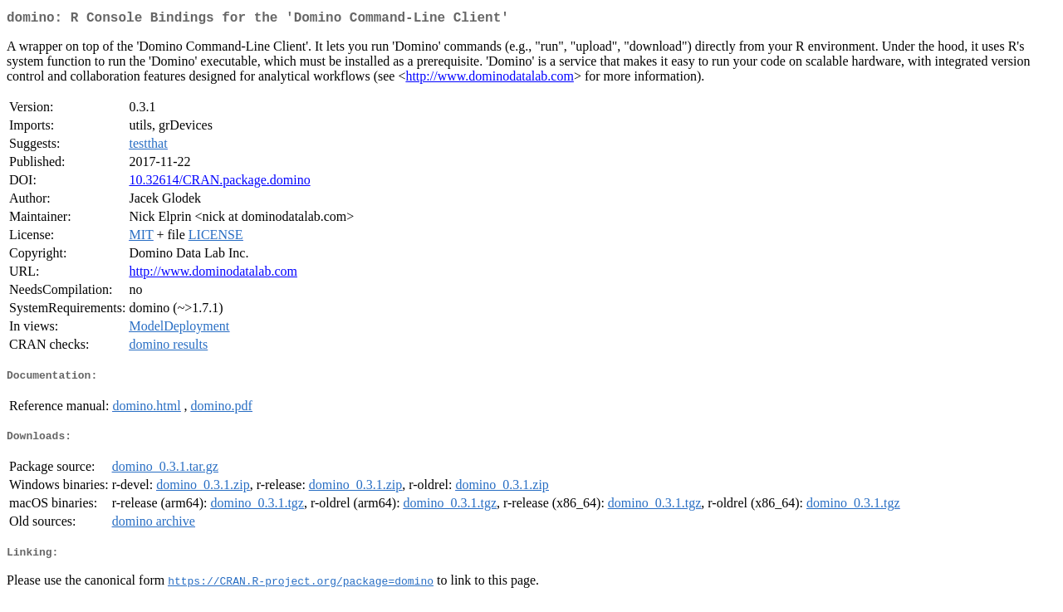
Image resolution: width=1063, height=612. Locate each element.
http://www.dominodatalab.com (489, 79)
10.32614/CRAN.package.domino (219, 183)
